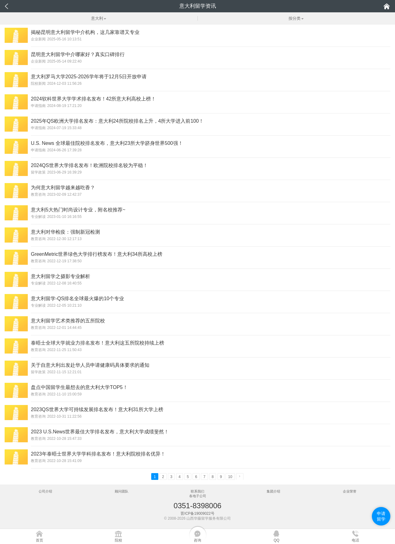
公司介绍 (45, 491)
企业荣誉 (349, 491)
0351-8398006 (198, 505)
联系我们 (197, 491)
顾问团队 (121, 491)
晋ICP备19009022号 (197, 513)
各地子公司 (197, 496)
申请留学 (381, 516)
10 (230, 477)
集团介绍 (273, 491)
